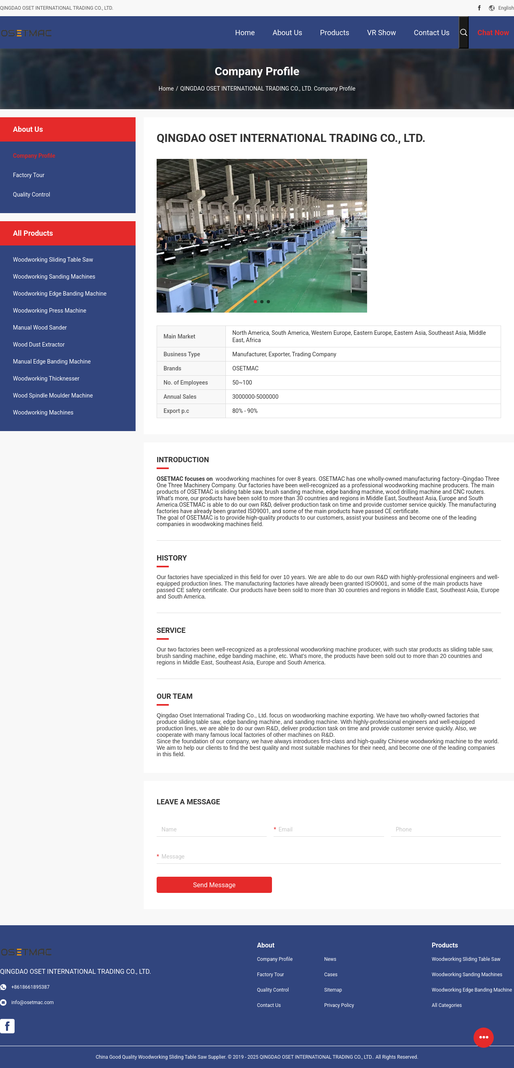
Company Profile (275, 959)
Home (166, 88)
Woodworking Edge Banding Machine (59, 293)
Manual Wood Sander (40, 327)
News (330, 959)
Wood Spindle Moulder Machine (53, 395)
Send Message (214, 885)
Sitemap (333, 990)
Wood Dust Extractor (39, 344)
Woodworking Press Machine (49, 310)
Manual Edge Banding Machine (52, 361)
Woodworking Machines (43, 412)
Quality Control (31, 194)
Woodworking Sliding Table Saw (53, 259)
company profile (34, 155)
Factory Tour (29, 175)
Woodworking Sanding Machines (54, 276)
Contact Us (269, 1005)
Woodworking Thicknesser (46, 378)
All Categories (447, 1005)
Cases (331, 974)
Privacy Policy (339, 1005)
